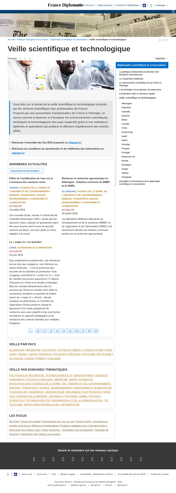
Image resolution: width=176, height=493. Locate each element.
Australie (49, 350)
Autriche (64, 350)
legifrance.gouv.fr (78, 485)
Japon (33, 354)
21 (44, 331)
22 (51, 331)
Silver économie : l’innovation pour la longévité (67, 430)
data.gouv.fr (122, 485)
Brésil (77, 350)
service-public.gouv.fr (57, 485)
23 (57, 331)
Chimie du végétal (30, 421)
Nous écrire (42, 474)
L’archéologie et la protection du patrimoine (140, 89)
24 (63, 331)
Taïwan (40, 358)
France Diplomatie (65, 5)
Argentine (33, 350)
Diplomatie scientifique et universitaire (141, 65)
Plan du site (27, 474)
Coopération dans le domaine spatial (137, 93)
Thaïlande (54, 358)
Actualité (15, 206)
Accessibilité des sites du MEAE (132, 474)
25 (70, 331)
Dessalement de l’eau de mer (58, 421)
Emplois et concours (84, 5)
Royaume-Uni (91, 354)
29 (95, 331)
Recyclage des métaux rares (24, 430)
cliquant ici (75, 142)
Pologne (60, 354)
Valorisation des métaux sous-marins (41, 434)
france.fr (109, 485)
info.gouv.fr (95, 485)
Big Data (14, 421)
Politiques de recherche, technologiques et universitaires (51, 375)
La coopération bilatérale (131, 78)
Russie (106, 354)
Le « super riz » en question (25, 242)
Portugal (74, 354)
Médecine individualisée (45, 425)
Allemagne (69, 191)
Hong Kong (127, 132)
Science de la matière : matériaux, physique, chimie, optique (58, 396)
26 (76, 331)
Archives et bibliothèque (127, 5)
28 (89, 331)
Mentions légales (67, 474)
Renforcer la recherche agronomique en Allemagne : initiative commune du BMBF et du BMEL (86, 182)
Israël (22, 354)
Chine (12, 247)
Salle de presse (105, 5)
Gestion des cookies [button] (160, 474)
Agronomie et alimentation (25, 170)
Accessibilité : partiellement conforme (96, 474)
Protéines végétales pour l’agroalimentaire (83, 425)
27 (83, 331)
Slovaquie (16, 358)
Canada (14, 187)
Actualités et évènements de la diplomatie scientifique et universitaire (139, 182)
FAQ (54, 474)
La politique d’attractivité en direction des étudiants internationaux (139, 73)
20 (38, 331)
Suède (29, 358)
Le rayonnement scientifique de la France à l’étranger (140, 84)
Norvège (45, 354)
